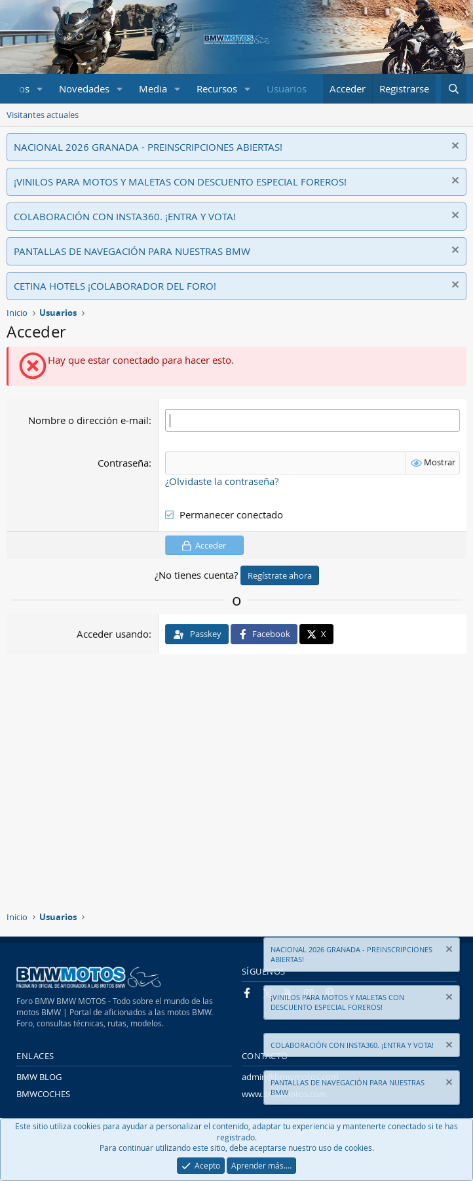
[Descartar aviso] (453, 147)
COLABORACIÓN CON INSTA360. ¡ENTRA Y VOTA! (125, 216)
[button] (40, 89)
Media (153, 88)
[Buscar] (453, 89)
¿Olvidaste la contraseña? (221, 481)
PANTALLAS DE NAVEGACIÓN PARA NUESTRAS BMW (132, 251)
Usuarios (287, 88)
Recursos (217, 88)
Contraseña (123, 462)
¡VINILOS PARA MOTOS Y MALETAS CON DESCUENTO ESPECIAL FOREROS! (180, 181)
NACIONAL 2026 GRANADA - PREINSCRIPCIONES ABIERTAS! (148, 146)
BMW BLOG (39, 1077)
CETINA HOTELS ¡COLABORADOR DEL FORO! (115, 285)
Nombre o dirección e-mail (88, 420)
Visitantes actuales (43, 115)
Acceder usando (113, 633)
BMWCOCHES (43, 1094)
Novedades (84, 88)
